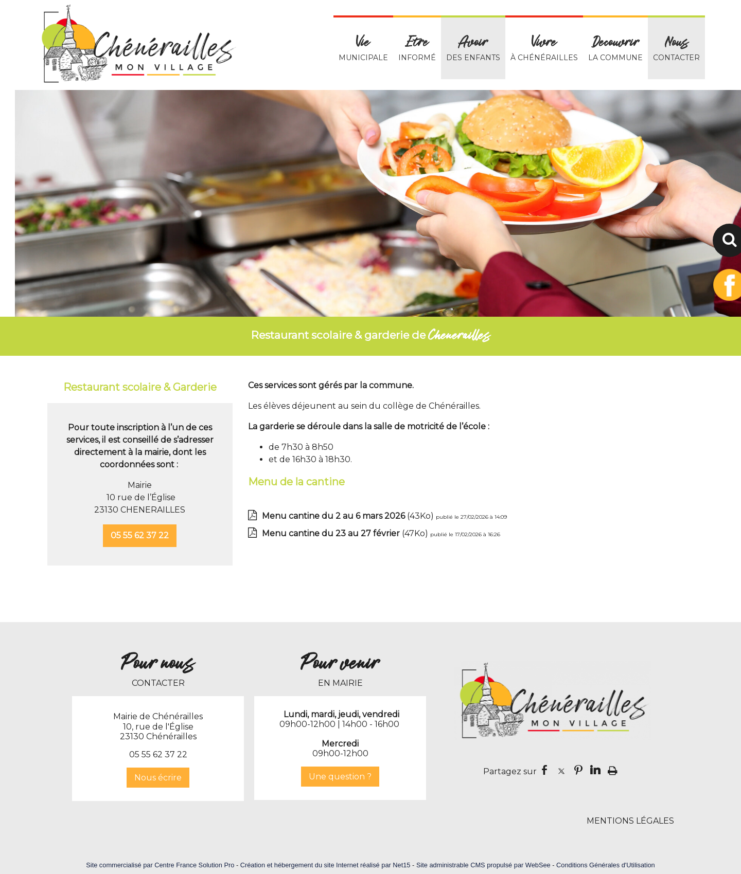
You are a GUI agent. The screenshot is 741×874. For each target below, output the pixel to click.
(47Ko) (346, 533)
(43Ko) (349, 516)
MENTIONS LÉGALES (630, 821)
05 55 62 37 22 (140, 535)
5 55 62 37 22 (161, 754)
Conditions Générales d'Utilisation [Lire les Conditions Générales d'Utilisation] (605, 865)
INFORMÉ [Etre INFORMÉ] (417, 48)
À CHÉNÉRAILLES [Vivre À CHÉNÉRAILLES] (544, 48)
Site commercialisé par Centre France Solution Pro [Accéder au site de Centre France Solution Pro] (160, 865)
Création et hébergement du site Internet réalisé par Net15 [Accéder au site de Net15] (325, 865)
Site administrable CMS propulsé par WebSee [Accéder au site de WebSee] (483, 865)
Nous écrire (158, 777)
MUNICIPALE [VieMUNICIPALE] (363, 48)
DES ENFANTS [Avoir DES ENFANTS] (473, 48)
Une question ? (340, 776)
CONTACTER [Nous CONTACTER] (676, 48)
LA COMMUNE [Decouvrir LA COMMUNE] (615, 48)
